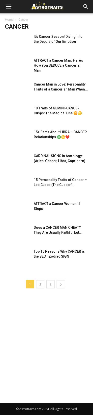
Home (9, 19)
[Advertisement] (46, 353)
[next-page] (61, 284)
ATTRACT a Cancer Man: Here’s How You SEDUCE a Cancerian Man (58, 65)
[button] (8, 6)
